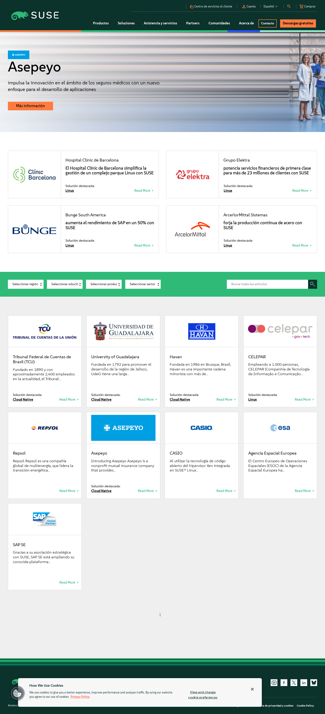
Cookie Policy (305, 705)
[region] (140, 692)
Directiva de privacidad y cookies (273, 705)
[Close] (252, 689)
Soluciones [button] (126, 23)
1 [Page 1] (160, 614)
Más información (30, 106)
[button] (212, 5)
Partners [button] (193, 23)
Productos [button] (101, 23)
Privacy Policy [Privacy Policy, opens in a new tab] (80, 697)
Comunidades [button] (219, 23)
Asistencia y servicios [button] (160, 23)
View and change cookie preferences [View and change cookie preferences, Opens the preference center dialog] (202, 694)
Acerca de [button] (246, 23)
